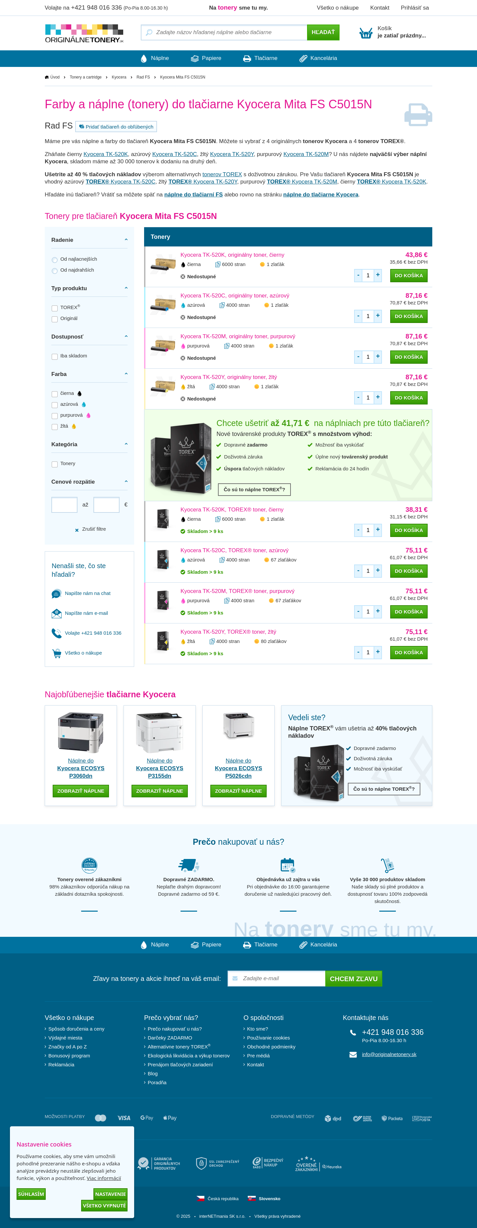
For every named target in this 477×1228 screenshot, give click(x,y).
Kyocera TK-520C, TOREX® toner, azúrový (235, 550)
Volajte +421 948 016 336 (87, 633)
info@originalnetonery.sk (389, 1054)
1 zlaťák (275, 264)
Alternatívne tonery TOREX (179, 1046)
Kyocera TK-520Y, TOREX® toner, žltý (228, 632)
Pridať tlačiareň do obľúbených (115, 127)
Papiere (205, 59)
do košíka (409, 275)
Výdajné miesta (65, 1038)
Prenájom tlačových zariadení (180, 1064)
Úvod (55, 77)
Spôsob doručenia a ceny (76, 1029)
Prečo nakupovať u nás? (175, 1029)
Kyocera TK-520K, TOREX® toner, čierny (232, 510)
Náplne (152, 59)
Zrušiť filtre (90, 529)
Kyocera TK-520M (306, 154)
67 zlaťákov (283, 559)
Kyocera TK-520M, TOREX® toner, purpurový (237, 591)
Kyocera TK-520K (105, 154)
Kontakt (380, 8)
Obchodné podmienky (271, 1046)
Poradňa (157, 1082)
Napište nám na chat (81, 593)
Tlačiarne (261, 59)
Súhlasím (31, 1194)
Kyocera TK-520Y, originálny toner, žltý (229, 377)
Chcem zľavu (354, 979)
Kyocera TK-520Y (232, 154)
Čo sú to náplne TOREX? (254, 489)
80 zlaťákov (274, 641)
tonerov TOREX (222, 174)
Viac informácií (104, 1178)
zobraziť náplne (80, 791)
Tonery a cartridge (86, 77)
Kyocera (119, 77)
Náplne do (81, 768)
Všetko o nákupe (338, 8)
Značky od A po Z (67, 1046)
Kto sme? (257, 1029)
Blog (153, 1073)
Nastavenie (110, 1194)
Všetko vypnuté (104, 1205)
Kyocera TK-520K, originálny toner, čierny (232, 255)
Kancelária (320, 59)
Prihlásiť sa (415, 8)
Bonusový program (69, 1055)
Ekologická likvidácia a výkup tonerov (189, 1055)
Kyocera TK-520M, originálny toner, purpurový (238, 336)
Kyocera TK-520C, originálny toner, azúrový (235, 296)
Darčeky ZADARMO (170, 1038)
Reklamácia (61, 1064)
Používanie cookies (268, 1038)
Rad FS (143, 77)
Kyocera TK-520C (174, 154)
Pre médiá (258, 1055)
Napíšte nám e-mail (80, 613)
